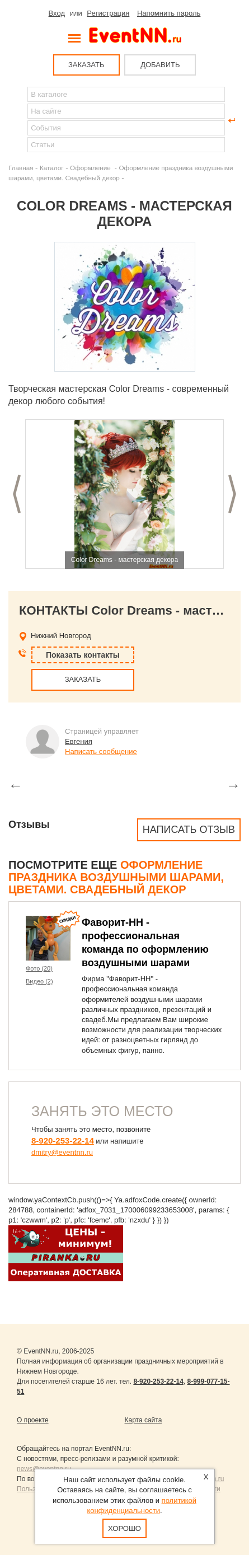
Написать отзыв (189, 829)
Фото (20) (39, 968)
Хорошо (124, 1528)
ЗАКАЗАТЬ (86, 64)
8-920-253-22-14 (62, 1140)
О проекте (33, 1420)
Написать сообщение (101, 751)
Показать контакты (83, 654)
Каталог (52, 167)
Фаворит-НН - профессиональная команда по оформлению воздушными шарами (145, 942)
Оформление (91, 167)
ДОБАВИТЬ (160, 64)
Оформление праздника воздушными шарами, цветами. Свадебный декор (116, 877)
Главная (20, 167)
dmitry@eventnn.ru (62, 1152)
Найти (17, 120)
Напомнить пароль (168, 13)
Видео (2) (39, 981)
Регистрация (108, 13)
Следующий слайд (232, 494)
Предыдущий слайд (16, 494)
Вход (57, 13)
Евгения (78, 741)
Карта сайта (143, 1420)
